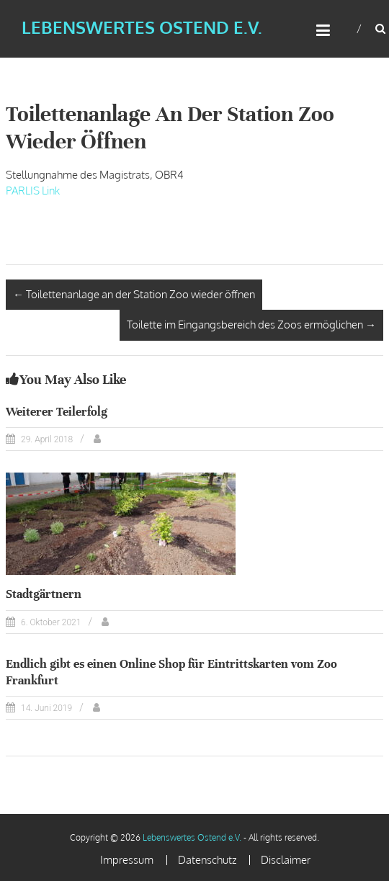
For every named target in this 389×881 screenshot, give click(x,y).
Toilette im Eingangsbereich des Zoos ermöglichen (251, 324)
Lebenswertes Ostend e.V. (142, 27)
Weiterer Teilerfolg (56, 411)
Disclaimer (285, 860)
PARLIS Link (33, 190)
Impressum (126, 860)
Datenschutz (207, 860)
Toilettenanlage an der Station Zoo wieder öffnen (134, 294)
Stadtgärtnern (43, 594)
